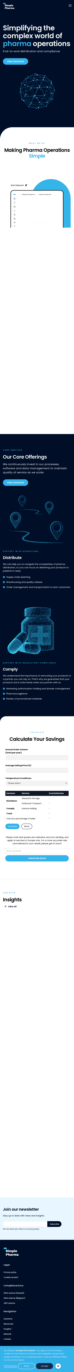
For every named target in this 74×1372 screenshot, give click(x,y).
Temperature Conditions (18, 778)
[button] (69, 5)
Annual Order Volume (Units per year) (16, 751)
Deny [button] (26, 1366)
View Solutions (15, 61)
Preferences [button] (10, 1365)
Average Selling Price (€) (18, 765)
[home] (8, 6)
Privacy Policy (60, 1356)
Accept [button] (44, 1366)
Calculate (12, 826)
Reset (27, 826)
